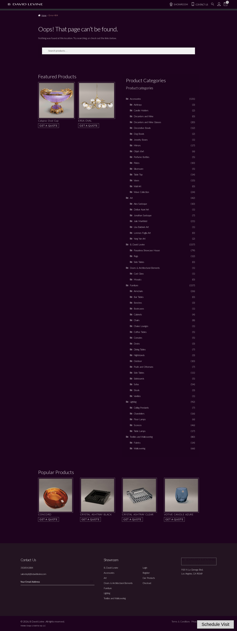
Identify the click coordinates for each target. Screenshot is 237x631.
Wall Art (137, 186)
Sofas (136, 384)
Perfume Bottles (141, 156)
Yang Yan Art (139, 238)
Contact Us (199, 4)
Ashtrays (138, 104)
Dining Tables (140, 349)
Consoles (138, 337)
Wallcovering (139, 448)
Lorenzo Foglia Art (142, 232)
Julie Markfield (140, 221)
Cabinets (138, 314)
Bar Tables (138, 296)
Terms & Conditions (181, 621)
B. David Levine (137, 244)
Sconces (137, 425)
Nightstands (139, 355)
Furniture (134, 285)
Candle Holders (141, 110)
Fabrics (137, 442)
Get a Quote (48, 125)
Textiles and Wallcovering (141, 436)
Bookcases (139, 308)
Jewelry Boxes (141, 139)
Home (44, 15)
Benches (138, 302)
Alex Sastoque (140, 203)
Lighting (133, 401)
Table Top (138, 174)
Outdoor (138, 361)
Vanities (137, 396)
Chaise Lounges (141, 326)
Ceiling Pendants (141, 407)
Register (146, 572)
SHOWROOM (178, 4)
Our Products (149, 577)
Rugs (136, 256)
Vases (136, 180)
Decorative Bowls (142, 127)
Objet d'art (139, 151)
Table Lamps (139, 431)
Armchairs (138, 291)
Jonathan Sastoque (142, 215)
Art (131, 197)
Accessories (135, 98)
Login (145, 567)
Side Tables (139, 261)
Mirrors (137, 145)
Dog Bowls (139, 133)
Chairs (136, 320)
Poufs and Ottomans (143, 366)
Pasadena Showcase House (147, 250)
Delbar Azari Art (141, 209)
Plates (136, 162)
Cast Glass (139, 273)
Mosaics (137, 279)
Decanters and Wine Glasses (147, 122)
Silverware (138, 168)
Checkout (147, 583)
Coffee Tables (140, 331)
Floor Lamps (140, 419)
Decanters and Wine (143, 116)
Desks (137, 343)
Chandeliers (139, 413)
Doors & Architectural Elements (145, 267)
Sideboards (139, 378)
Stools (136, 390)
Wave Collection (141, 191)
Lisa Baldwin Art (141, 226)
